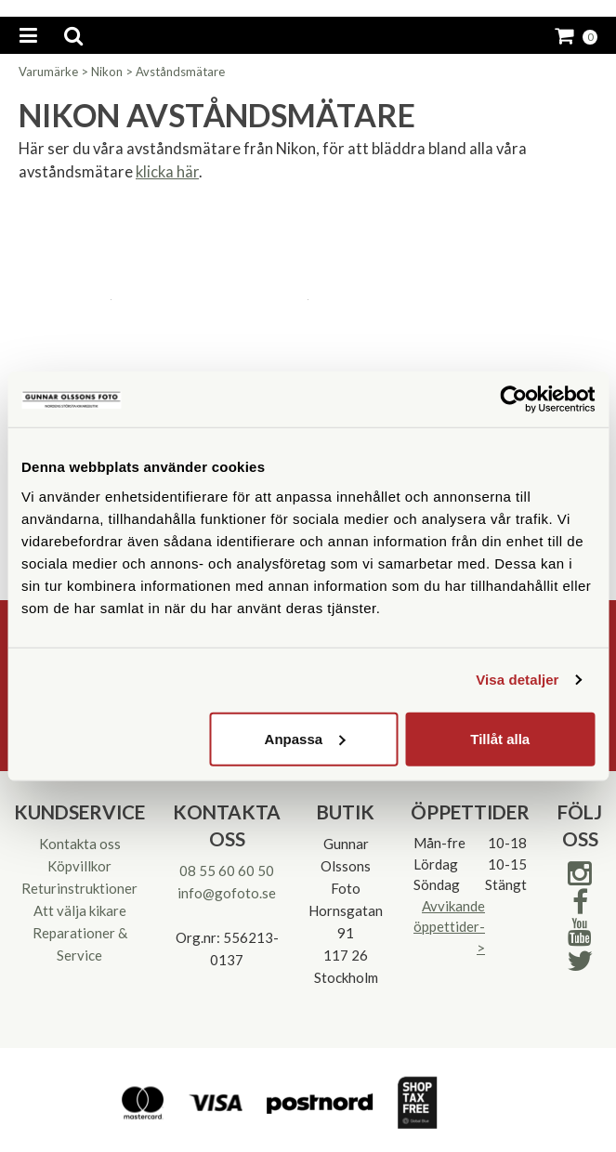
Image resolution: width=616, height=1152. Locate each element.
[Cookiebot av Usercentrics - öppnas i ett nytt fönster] (513, 399)
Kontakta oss (80, 843)
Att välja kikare (79, 910)
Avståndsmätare (180, 71)
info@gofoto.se (226, 892)
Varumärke (48, 71)
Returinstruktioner (79, 888)
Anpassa (305, 738)
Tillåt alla (500, 738)
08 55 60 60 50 (226, 870)
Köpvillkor (79, 865)
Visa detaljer (517, 679)
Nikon (107, 71)
